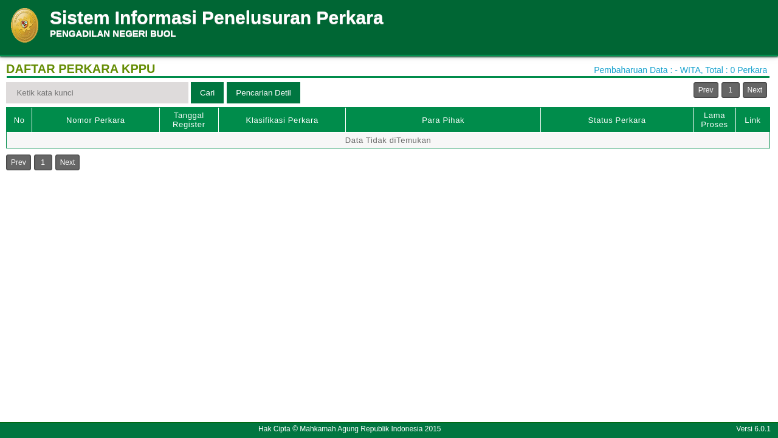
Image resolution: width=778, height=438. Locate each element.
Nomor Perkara (95, 120)
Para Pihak (443, 120)
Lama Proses (714, 120)
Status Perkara (617, 120)
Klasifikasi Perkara (282, 120)
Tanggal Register (189, 120)
